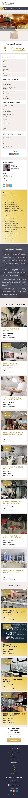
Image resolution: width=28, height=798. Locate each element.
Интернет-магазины (14, 759)
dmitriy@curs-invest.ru (8, 180)
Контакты (14, 769)
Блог (14, 765)
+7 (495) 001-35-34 (7, 176)
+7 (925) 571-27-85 (7, 175)
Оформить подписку (14, 740)
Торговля (14, 755)
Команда (14, 771)
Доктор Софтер (16, 795)
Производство (14, 757)
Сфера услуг (14, 9)
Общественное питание (14, 753)
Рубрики (7, 9)
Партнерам (14, 773)
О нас (14, 767)
